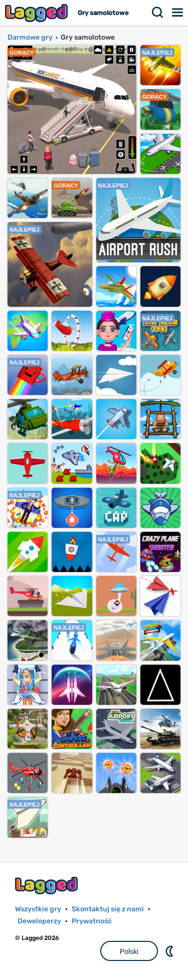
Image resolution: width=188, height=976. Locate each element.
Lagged (37, 13)
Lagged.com (47, 885)
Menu (178, 12)
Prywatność (92, 921)
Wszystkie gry (38, 909)
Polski (129, 951)
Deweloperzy (39, 921)
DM (170, 951)
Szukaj (158, 12)
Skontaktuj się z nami (108, 909)
